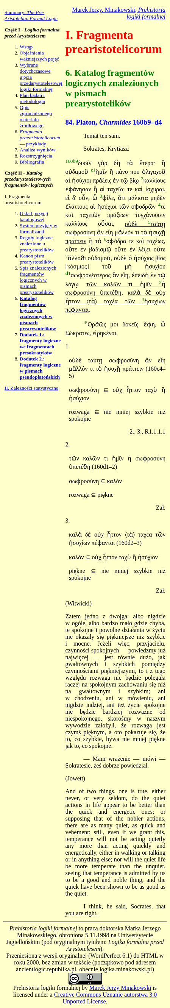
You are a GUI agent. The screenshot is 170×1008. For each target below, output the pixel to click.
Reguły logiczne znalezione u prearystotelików (37, 244)
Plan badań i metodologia (32, 98)
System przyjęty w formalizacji (38, 228)
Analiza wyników (37, 150)
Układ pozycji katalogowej (34, 216)
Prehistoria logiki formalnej (46, 988)
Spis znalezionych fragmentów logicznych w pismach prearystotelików (38, 280)
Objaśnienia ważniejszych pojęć (39, 56)
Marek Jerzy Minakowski (120, 988)
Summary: (31, 15)
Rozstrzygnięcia (36, 156)
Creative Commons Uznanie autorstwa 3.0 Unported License (105, 998)
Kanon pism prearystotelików (37, 259)
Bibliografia (32, 162)
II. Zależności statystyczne (31, 388)
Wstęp (26, 47)
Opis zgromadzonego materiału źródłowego (36, 116)
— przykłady (40, 138)
